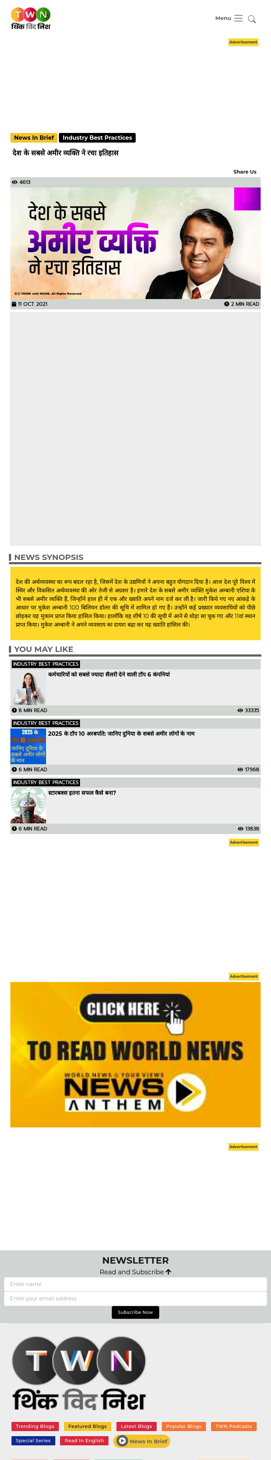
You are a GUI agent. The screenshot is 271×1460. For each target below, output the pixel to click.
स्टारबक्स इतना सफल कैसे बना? (82, 793)
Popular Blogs (183, 1426)
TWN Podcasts (234, 1426)
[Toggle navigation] (229, 18)
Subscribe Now (135, 1312)
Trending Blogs (35, 1426)
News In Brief (141, 1440)
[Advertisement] (139, 86)
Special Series (33, 1440)
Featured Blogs (88, 1426)
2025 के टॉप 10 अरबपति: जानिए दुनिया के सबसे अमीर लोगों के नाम (121, 734)
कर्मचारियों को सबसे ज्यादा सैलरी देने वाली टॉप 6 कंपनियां (109, 675)
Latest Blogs (136, 1426)
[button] (252, 19)
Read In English (84, 1440)
